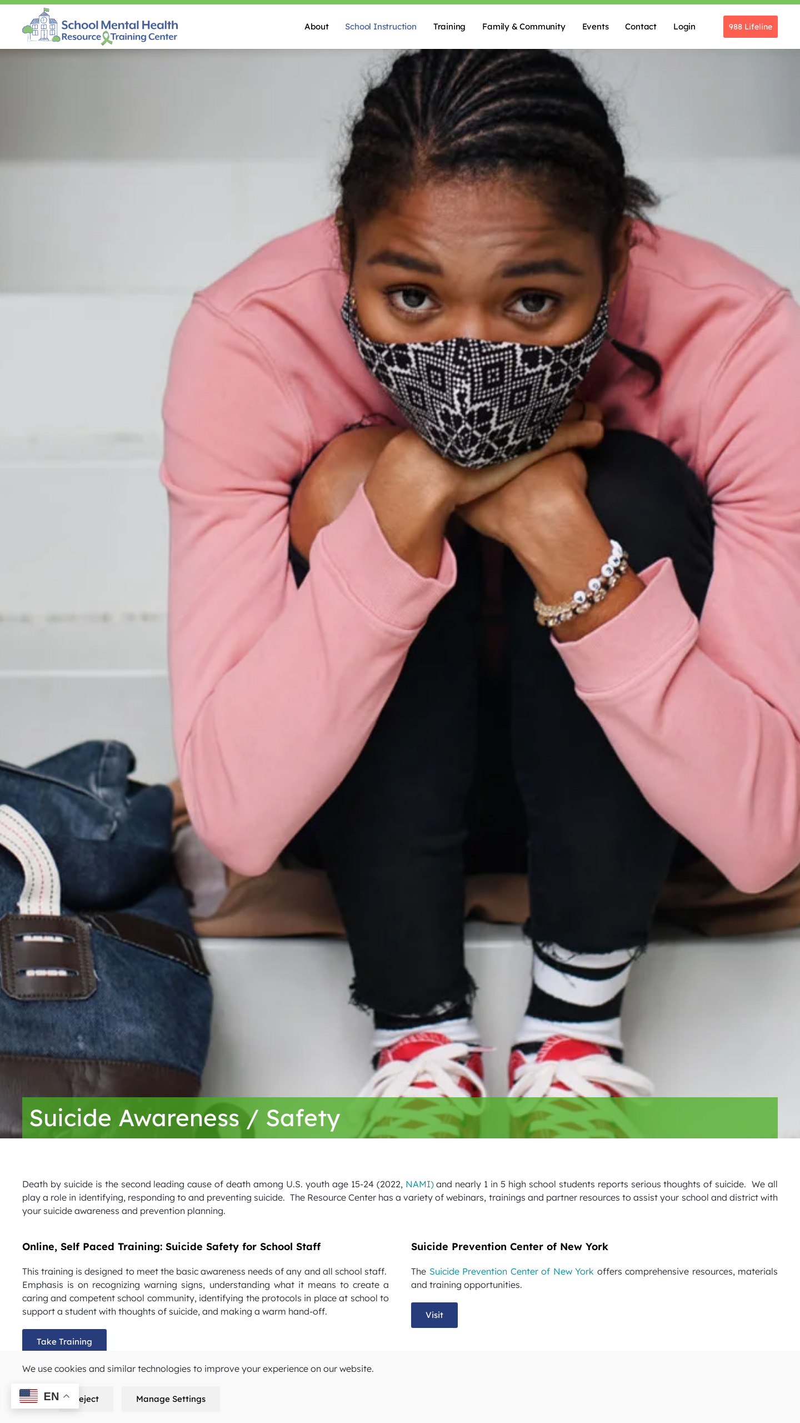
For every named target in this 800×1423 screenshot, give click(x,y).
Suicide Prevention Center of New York (510, 1271)
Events (595, 26)
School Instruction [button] (380, 26)
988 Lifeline (750, 27)
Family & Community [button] (523, 26)
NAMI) (418, 1184)
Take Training (64, 1341)
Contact (641, 26)
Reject (86, 1399)
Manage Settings (171, 1399)
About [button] (316, 26)
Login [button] (684, 26)
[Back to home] (100, 26)
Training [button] (449, 26)
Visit (434, 1315)
